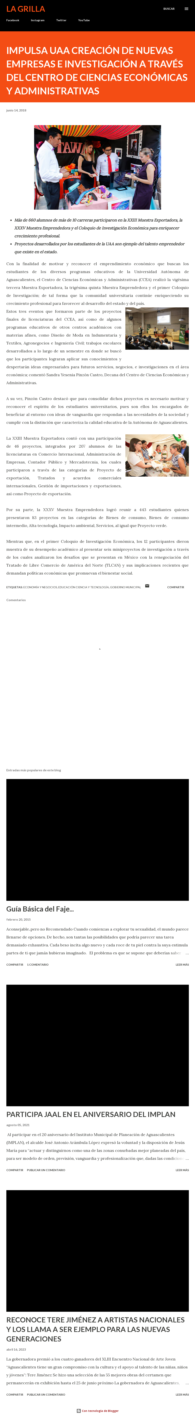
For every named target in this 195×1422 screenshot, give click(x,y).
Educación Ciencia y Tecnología (83, 587)
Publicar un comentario (46, 1170)
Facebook (12, 20)
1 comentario (38, 964)
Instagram (37, 20)
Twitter (61, 20)
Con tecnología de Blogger (97, 1411)
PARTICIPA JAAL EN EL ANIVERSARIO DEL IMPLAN (91, 1114)
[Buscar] (169, 9)
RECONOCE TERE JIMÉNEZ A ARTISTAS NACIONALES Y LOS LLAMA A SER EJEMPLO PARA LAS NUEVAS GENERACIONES (95, 1329)
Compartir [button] (175, 587)
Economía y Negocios (40, 587)
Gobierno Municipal (125, 587)
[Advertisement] (97, 734)
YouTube (84, 20)
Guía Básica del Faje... (40, 908)
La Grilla (25, 8)
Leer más (182, 964)
